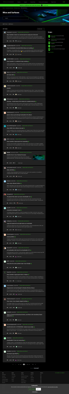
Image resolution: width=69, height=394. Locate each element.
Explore (13, 372)
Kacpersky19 (9, 32)
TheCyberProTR (10, 194)
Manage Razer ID (23, 380)
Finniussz (9, 181)
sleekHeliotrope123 (10, 112)
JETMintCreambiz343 (11, 85)
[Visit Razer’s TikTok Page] (41, 382)
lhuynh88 (8, 207)
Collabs (13, 380)
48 (27, 364)
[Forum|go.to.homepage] (8, 2)
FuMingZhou (9, 221)
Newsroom (32, 377)
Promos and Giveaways (43, 2)
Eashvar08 (9, 312)
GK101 (8, 139)
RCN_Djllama (53, 42)
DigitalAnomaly (53, 39)
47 (25, 364)
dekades (8, 152)
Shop (3, 372)
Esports (13, 379)
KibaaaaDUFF (9, 247)
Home (4, 7)
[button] (64, 2)
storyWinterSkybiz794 (11, 45)
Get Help (22, 374)
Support (25, 2)
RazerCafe (3, 376)
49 (29, 364)
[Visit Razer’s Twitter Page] (41, 379)
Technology (13, 374)
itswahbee (9, 351)
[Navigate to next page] (35, 364)
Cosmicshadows (10, 285)
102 (32, 364)
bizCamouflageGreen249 (11, 324)
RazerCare (22, 379)
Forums (19, 2)
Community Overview (9, 7)
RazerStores (4, 374)
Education (3, 382)
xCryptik (52, 48)
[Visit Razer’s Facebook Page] (41, 374)
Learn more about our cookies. (53, 386)
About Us (32, 374)
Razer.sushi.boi (53, 35)
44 (20, 364)
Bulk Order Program (5, 380)
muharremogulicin (10, 234)
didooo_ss (9, 72)
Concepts (13, 377)
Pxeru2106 (9, 272)
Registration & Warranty (24, 376)
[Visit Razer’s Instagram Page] (41, 376)
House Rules (32, 2)
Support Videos (23, 382)
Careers (32, 376)
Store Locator (4, 377)
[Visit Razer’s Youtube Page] (41, 381)
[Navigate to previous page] (13, 364)
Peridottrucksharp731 (11, 298)
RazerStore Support (24, 377)
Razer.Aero (53, 45)
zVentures (32, 379)
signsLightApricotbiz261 (11, 167)
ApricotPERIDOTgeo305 (11, 125)
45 (22, 364)
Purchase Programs (5, 379)
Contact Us (32, 380)
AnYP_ (8, 261)
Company (32, 372)
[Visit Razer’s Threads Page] (41, 378)
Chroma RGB (13, 376)
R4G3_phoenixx (10, 99)
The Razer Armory (17, 7)
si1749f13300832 (10, 59)
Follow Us (41, 372)
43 (18, 364)
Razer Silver (53, 2)
